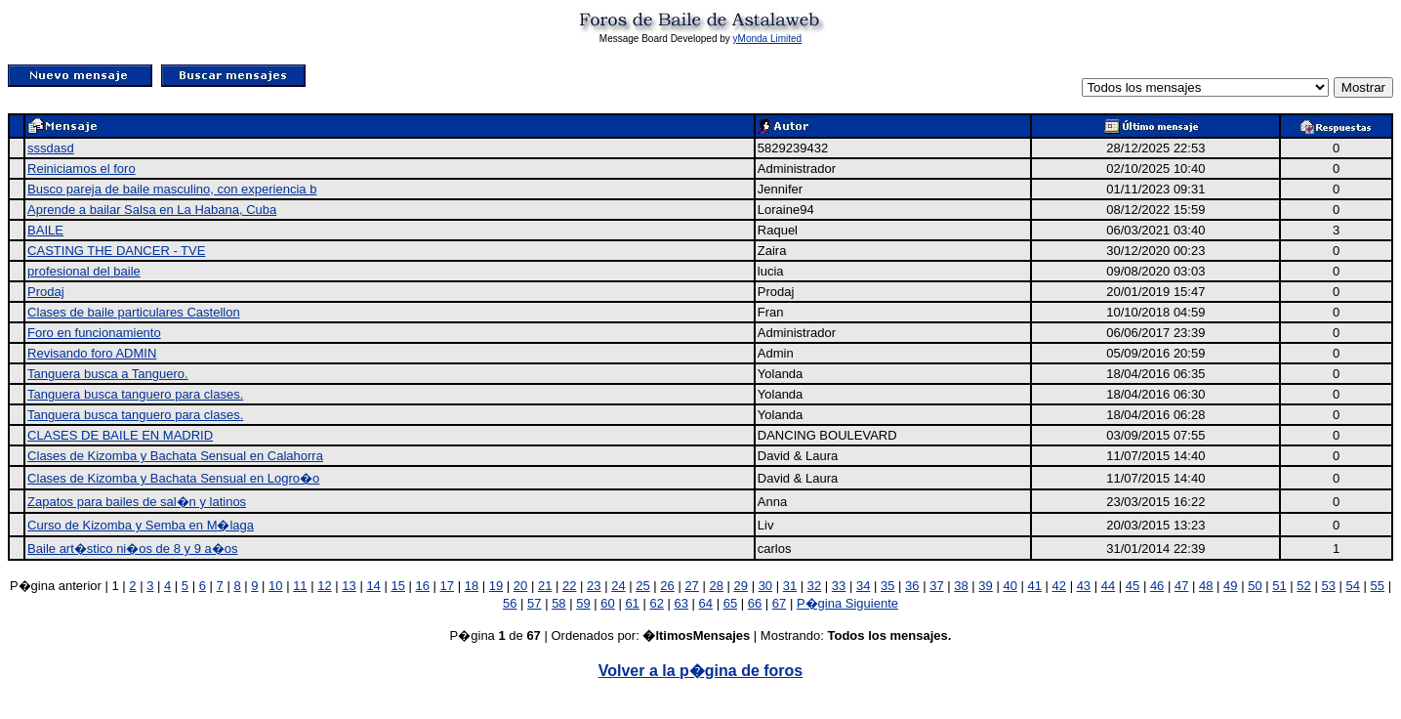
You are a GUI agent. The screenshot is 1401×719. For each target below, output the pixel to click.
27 (691, 585)
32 (814, 585)
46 (1157, 585)
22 (569, 585)
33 (838, 585)
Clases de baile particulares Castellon (133, 312)
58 (558, 603)
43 (1084, 585)
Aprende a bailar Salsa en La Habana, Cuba (151, 209)
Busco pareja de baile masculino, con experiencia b (171, 189)
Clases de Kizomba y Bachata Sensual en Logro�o (173, 478)
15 (397, 585)
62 (656, 603)
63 (681, 603)
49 (1230, 585)
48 (1206, 585)
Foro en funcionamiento (94, 332)
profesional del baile (84, 271)
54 (1353, 585)
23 (593, 585)
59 (583, 603)
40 (1009, 585)
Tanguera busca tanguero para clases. (135, 394)
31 (790, 585)
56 (509, 603)
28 (715, 585)
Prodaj (45, 291)
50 (1254, 585)
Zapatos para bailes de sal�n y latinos (136, 501)
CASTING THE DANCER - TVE (116, 250)
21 (545, 585)
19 (496, 585)
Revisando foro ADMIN (91, 353)
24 (618, 585)
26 (667, 585)
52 (1303, 585)
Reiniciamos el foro (81, 168)
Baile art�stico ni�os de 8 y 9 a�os (132, 548)
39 (985, 585)
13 (348, 585)
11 (300, 585)
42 (1059, 585)
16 (423, 585)
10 (275, 585)
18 (471, 585)
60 (607, 603)
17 (447, 585)
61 (632, 603)
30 (765, 585)
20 (520, 585)
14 (373, 585)
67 (779, 603)
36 (912, 585)
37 (936, 585)
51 (1279, 585)
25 (642, 585)
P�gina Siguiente (847, 603)
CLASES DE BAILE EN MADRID (120, 435)
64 (706, 603)
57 (534, 603)
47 (1181, 585)
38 (961, 585)
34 (863, 585)
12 (324, 585)
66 (755, 603)
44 (1108, 585)
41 (1034, 585)
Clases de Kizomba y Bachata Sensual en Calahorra (175, 455)
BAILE (45, 230)
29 (741, 585)
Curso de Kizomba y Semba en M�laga (140, 525)
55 (1377, 585)
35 (887, 585)
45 (1132, 585)
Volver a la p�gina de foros (701, 670)
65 (730, 603)
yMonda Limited (768, 38)
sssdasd (50, 148)
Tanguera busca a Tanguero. (107, 373)
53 (1328, 585)
